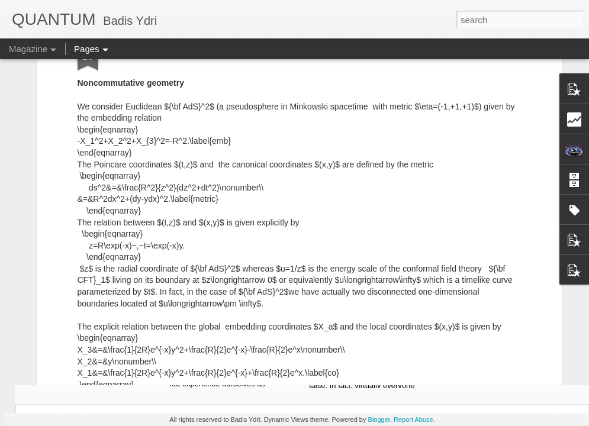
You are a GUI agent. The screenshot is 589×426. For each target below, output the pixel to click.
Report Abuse (413, 419)
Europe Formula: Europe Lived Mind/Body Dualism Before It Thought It (90, 226)
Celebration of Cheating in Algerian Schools (372, 220)
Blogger (379, 419)
